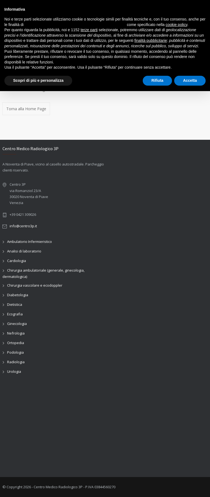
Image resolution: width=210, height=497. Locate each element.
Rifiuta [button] (157, 80)
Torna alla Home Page (26, 108)
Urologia (14, 371)
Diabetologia (17, 294)
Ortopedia (15, 342)
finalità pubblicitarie (150, 40)
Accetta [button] (190, 80)
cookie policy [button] (176, 24)
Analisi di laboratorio (24, 251)
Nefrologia (16, 333)
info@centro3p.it (23, 225)
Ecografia (15, 314)
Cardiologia (16, 260)
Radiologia (16, 361)
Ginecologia (17, 323)
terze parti (89, 30)
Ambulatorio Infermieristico (29, 241)
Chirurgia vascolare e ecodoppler (34, 285)
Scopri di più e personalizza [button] (38, 80)
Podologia (15, 352)
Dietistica (14, 304)
